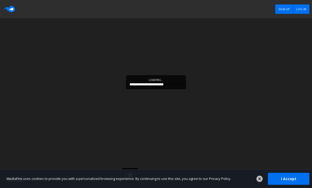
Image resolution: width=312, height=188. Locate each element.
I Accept (288, 178)
